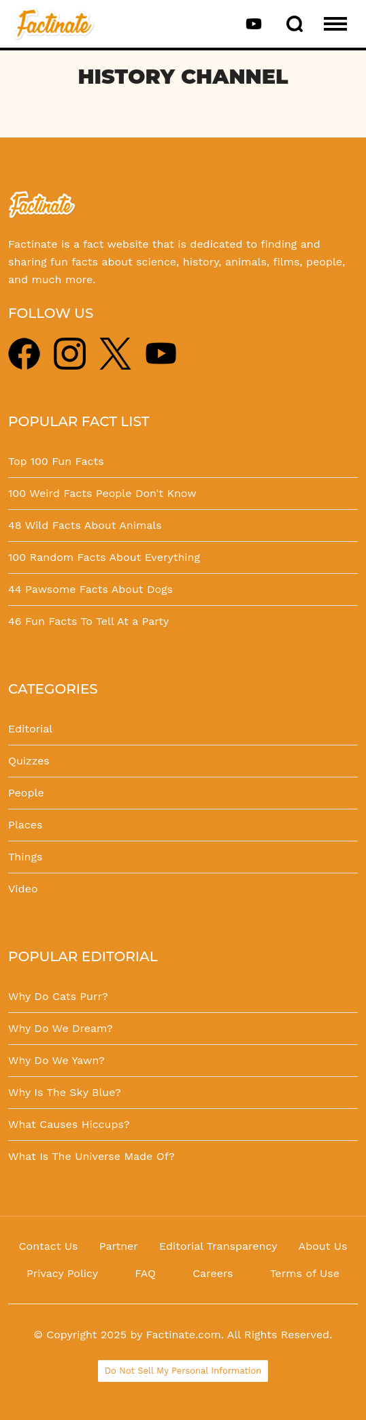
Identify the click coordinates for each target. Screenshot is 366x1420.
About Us (323, 1246)
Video (23, 888)
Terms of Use (304, 1273)
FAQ (145, 1273)
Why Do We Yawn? (56, 1060)
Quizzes (29, 760)
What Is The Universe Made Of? (91, 1156)
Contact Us (48, 1246)
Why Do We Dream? (60, 1028)
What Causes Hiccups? (68, 1124)
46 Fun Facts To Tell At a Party (88, 621)
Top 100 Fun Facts (56, 461)
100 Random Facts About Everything (104, 557)
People (26, 792)
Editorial (30, 728)
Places (25, 824)
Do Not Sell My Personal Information (183, 1371)
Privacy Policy (62, 1273)
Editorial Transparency (218, 1246)
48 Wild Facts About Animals (85, 525)
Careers (213, 1273)
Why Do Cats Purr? (58, 996)
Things (25, 856)
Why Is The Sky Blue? (64, 1092)
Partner (118, 1246)
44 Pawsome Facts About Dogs (90, 589)
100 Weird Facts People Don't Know (102, 493)
